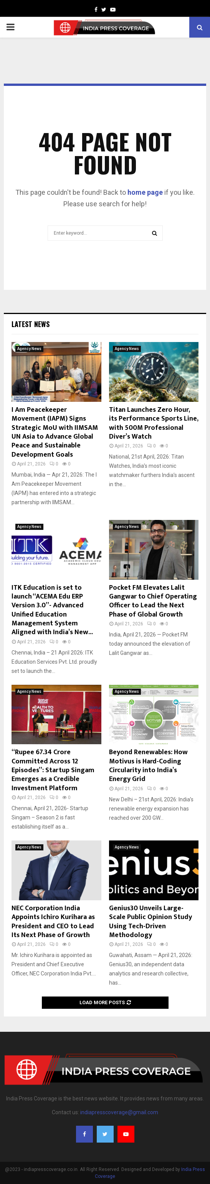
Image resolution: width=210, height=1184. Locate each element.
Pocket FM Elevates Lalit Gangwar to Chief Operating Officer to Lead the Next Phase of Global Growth (153, 601)
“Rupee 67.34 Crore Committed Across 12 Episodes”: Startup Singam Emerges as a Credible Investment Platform (53, 770)
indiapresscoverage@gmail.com (119, 1112)
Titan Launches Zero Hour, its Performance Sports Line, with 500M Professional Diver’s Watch (153, 423)
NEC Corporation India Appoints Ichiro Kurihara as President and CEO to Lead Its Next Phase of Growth (53, 922)
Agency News (29, 349)
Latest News (31, 324)
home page (145, 192)
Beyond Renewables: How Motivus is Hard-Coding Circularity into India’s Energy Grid (148, 766)
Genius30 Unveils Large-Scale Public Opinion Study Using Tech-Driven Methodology (150, 922)
